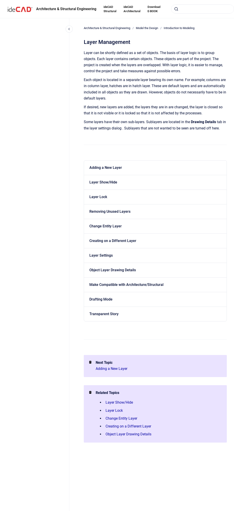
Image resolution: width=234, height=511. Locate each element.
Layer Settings (101, 255)
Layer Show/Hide (103, 182)
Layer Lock (98, 197)
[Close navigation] (69, 29)
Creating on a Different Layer (112, 241)
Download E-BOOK (154, 9)
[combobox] (202, 9)
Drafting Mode (101, 299)
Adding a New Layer (105, 167)
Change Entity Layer (105, 226)
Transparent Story (104, 314)
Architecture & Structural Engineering (66, 9)
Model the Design (147, 28)
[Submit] (176, 9)
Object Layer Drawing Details (112, 270)
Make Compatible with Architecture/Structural (126, 285)
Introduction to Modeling (179, 28)
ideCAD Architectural (132, 9)
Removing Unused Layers (109, 211)
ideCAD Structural (110, 9)
